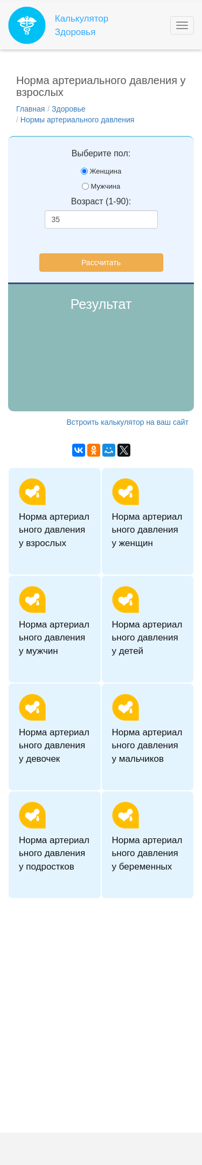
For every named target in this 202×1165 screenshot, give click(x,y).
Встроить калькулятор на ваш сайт (128, 422)
